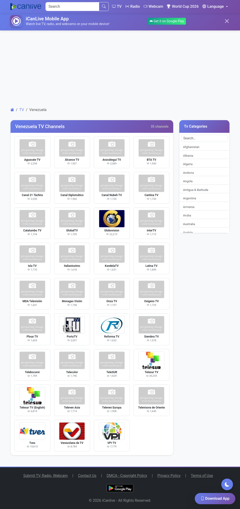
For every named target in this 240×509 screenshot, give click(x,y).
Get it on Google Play (167, 21)
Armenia (189, 207)
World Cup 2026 (183, 6)
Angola (188, 181)
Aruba (187, 215)
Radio (132, 6)
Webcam (153, 6)
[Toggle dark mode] (227, 484)
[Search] (72, 6)
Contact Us (87, 475)
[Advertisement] (120, 67)
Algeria (187, 164)
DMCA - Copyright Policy (127, 475)
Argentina (189, 198)
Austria (188, 232)
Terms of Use (202, 475)
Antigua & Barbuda (195, 190)
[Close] (227, 21)
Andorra (188, 173)
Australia (189, 224)
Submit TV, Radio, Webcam (45, 475)
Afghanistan (191, 147)
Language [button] (213, 6)
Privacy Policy (169, 475)
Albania (188, 155)
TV (117, 6)
